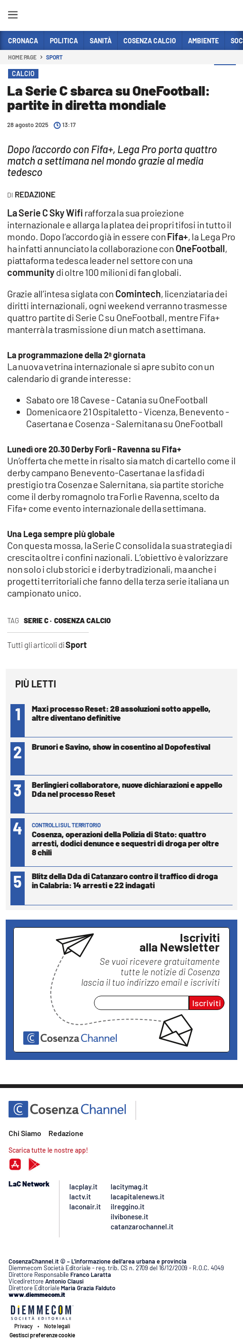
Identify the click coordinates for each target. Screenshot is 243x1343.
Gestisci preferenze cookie (42, 1335)
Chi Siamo (25, 1132)
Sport (54, 57)
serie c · (38, 620)
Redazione (66, 1132)
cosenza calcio (82, 620)
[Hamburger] (12, 16)
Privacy (23, 1326)
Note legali (57, 1326)
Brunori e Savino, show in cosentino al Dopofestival (121, 746)
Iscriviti (206, 1003)
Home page (22, 57)
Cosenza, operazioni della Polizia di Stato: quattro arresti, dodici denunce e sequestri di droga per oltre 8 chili (125, 843)
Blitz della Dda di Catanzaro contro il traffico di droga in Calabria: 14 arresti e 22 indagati (125, 880)
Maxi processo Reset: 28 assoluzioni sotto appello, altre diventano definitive (121, 713)
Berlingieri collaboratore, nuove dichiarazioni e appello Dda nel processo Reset (127, 789)
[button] (225, 75)
